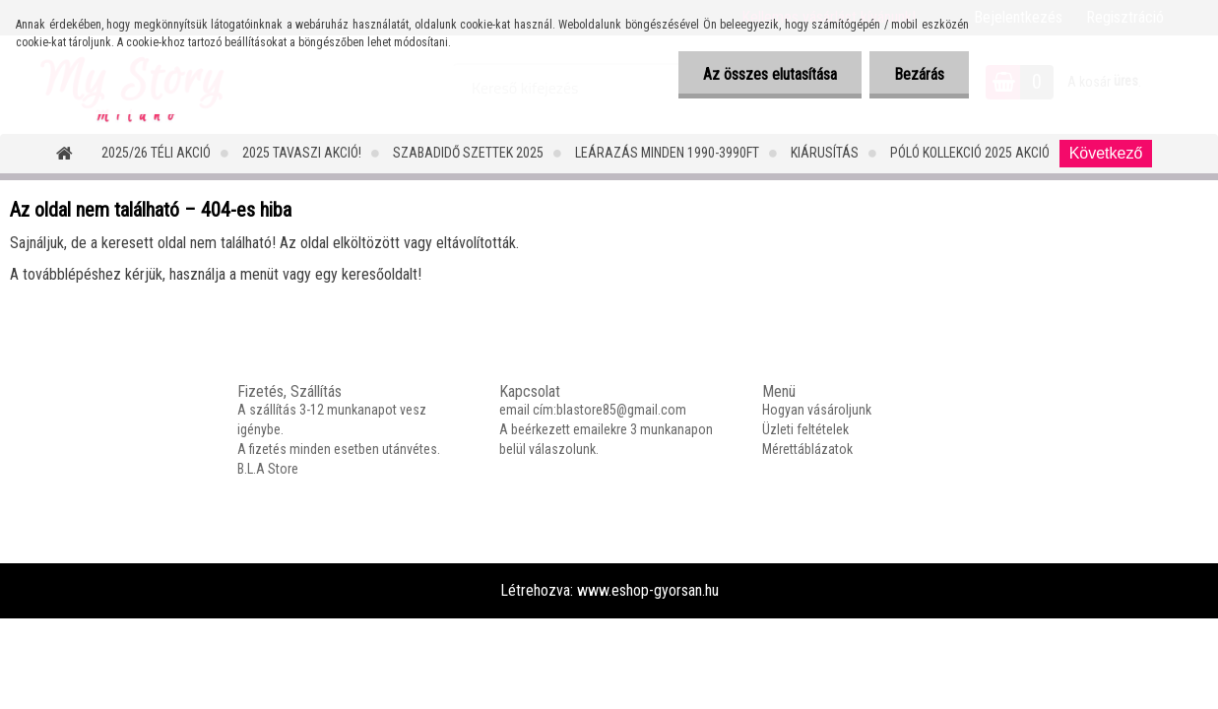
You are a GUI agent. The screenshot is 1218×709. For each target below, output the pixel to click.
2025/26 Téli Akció (156, 153)
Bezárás (919, 74)
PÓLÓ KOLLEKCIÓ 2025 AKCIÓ (970, 153)
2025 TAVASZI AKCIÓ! (301, 153)
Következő (1106, 153)
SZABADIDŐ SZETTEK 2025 (468, 153)
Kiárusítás (825, 153)
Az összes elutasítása (770, 74)
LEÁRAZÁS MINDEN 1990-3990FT (667, 153)
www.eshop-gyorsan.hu (648, 590)
